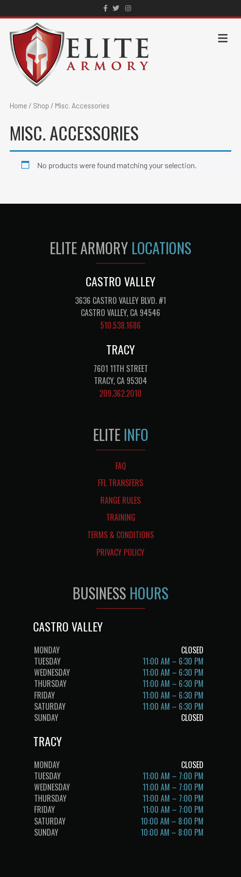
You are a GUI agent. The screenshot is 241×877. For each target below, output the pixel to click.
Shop (41, 105)
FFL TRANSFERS (120, 483)
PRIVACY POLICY (120, 552)
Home (18, 105)
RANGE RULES (120, 500)
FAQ (120, 466)
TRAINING (120, 517)
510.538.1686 (120, 325)
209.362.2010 (120, 393)
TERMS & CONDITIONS (120, 535)
